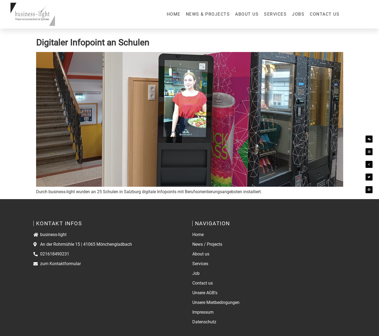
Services (275, 14)
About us (247, 14)
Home (173, 14)
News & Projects (208, 14)
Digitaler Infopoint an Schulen (92, 42)
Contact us (324, 14)
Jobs (298, 14)
